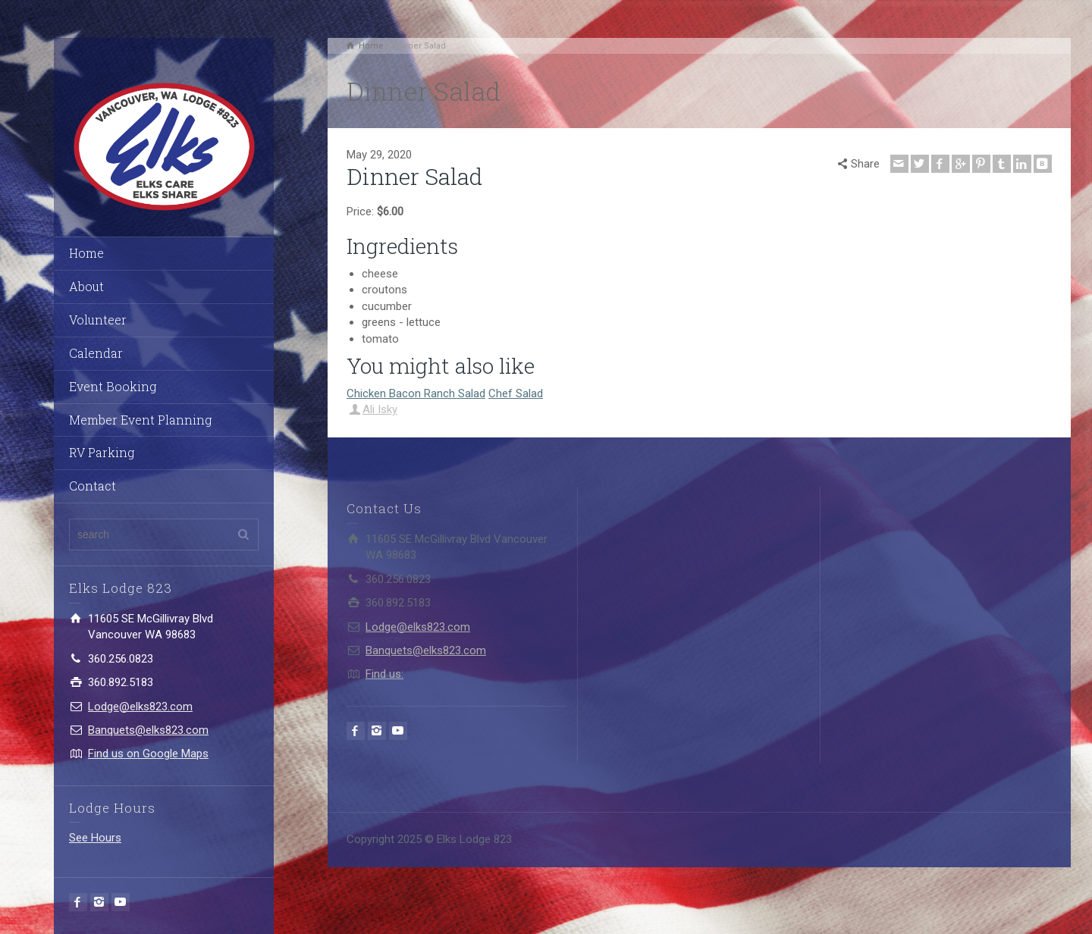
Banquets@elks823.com (148, 730)
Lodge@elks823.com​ (140, 706)
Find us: (384, 674)
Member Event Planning (140, 420)
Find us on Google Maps (148, 753)
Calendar (96, 353)
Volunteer (98, 320)
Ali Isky (379, 409)
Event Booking (112, 386)
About (86, 286)
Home (86, 253)
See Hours (95, 838)
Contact (92, 486)
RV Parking (101, 452)
